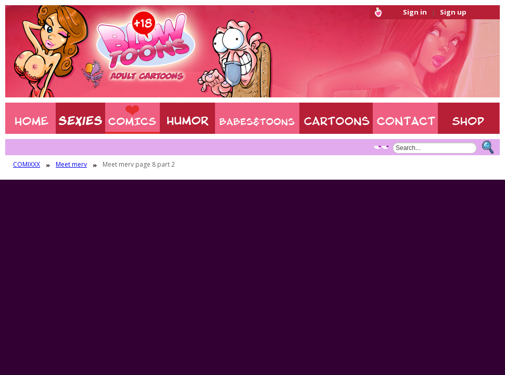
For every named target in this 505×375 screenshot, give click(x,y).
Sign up (453, 12)
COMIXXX (132, 118)
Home (30, 118)
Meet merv (71, 164)
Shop (469, 118)
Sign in (415, 12)
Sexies (80, 118)
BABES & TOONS (257, 118)
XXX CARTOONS (336, 118)
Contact (405, 118)
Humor (187, 118)
